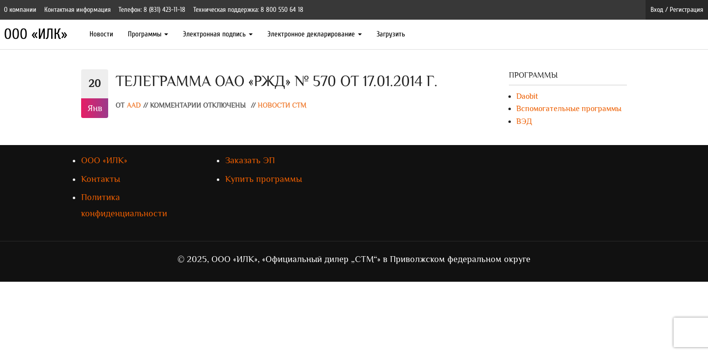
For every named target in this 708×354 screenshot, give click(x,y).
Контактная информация (77, 9)
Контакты (100, 179)
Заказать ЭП (250, 160)
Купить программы (263, 179)
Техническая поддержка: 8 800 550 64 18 (248, 9)
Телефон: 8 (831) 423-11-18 (151, 9)
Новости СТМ (282, 105)
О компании (20, 9)
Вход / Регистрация (676, 9)
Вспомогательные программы (568, 108)
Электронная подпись (218, 34)
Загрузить (391, 34)
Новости (101, 34)
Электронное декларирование (314, 34)
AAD (134, 105)
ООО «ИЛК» (35, 34)
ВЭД (524, 121)
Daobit (527, 96)
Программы (148, 34)
